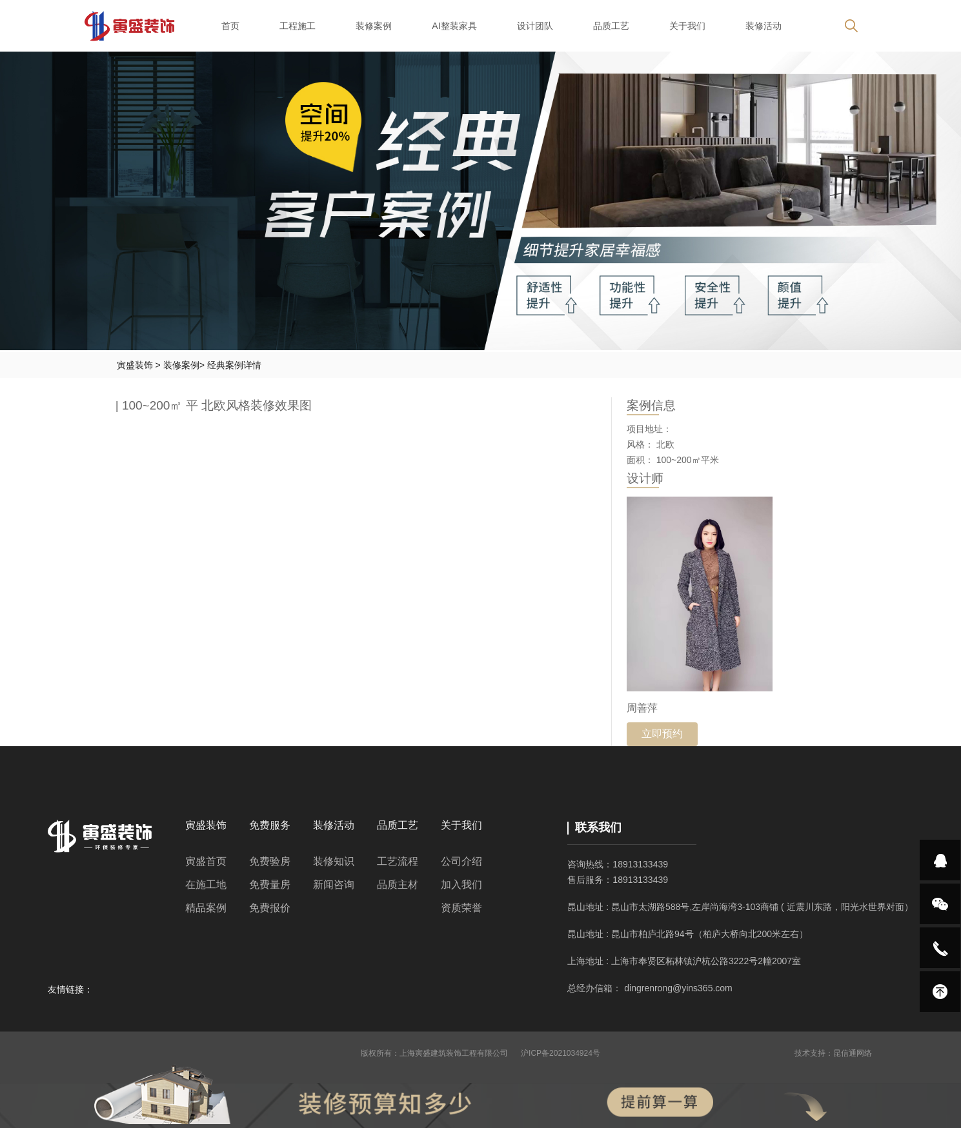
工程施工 (297, 26)
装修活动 (763, 26)
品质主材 (397, 884)
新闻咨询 (333, 884)
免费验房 (269, 861)
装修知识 (333, 861)
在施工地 (206, 884)
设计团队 (535, 26)
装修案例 (374, 26)
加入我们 (461, 884)
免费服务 (269, 825)
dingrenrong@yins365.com (678, 988)
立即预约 (662, 733)
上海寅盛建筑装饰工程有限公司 (454, 1053)
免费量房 (269, 884)
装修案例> (185, 365)
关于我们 (687, 26)
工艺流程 (397, 861)
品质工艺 (611, 26)
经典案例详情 (234, 365)
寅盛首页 (206, 861)
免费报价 (269, 907)
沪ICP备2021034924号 (560, 1053)
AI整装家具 (454, 26)
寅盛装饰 (206, 825)
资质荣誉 (461, 907)
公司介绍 (461, 861)
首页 (230, 26)
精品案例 (206, 907)
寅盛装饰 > (140, 365)
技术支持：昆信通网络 (833, 1053)
